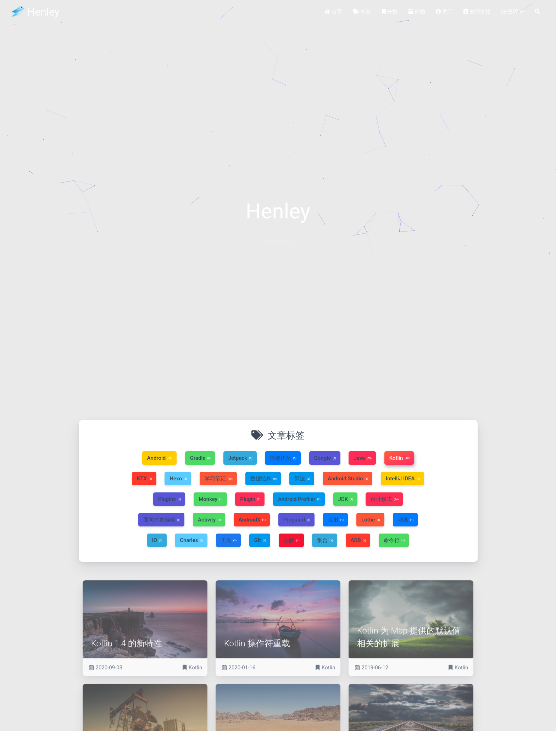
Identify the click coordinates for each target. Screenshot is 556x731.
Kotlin (195, 690)
